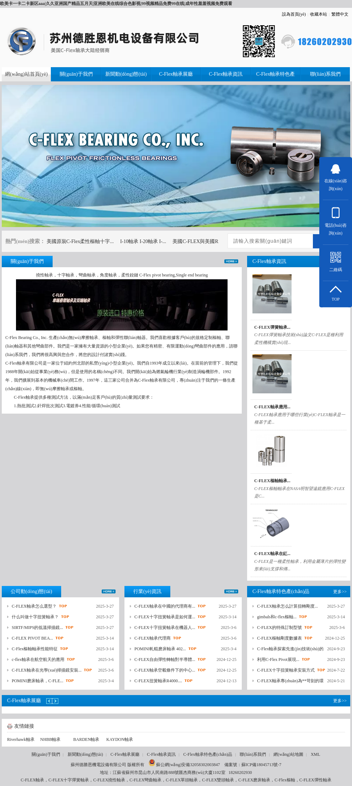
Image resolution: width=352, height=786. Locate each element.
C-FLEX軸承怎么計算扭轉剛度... (287, 606)
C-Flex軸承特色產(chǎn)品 (208, 754)
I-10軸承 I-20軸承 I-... (143, 241)
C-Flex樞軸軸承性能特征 (35, 648)
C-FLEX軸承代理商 (152, 638)
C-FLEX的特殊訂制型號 (279, 627)
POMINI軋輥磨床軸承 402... (160, 648)
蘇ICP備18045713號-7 (261, 764)
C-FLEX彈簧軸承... (272, 327)
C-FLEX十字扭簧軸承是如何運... (164, 616)
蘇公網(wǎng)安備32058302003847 (184, 764)
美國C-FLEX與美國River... (200, 241)
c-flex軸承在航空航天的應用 (38, 659)
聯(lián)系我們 (253, 754)
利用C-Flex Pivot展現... (278, 659)
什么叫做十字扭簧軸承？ (35, 616)
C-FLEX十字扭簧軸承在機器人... (164, 627)
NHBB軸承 (50, 739)
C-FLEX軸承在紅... (272, 553)
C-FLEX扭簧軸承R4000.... (158, 680)
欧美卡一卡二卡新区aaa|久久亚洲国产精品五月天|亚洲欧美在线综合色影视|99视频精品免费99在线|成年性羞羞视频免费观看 (116, 3)
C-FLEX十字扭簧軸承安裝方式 (286, 670)
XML (315, 754)
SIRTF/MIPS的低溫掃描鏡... (37, 627)
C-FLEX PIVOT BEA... (32, 638)
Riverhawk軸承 (20, 739)
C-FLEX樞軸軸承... (272, 480)
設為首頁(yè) (294, 14)
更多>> (231, 261)
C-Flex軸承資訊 (161, 754)
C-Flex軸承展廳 (125, 754)
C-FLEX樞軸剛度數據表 (279, 638)
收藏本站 (318, 14)
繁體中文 (339, 14)
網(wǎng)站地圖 (288, 754)
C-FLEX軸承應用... (272, 406)
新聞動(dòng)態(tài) (85, 754)
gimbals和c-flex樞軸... (277, 616)
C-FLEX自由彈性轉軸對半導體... (164, 659)
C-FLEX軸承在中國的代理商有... (164, 606)
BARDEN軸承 (86, 739)
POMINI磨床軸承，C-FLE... (37, 680)
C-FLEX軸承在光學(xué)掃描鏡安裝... (46, 670)
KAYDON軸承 (119, 739)
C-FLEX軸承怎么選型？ (34, 606)
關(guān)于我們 (46, 754)
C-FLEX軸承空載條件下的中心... (164, 670)
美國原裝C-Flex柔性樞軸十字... (80, 241)
